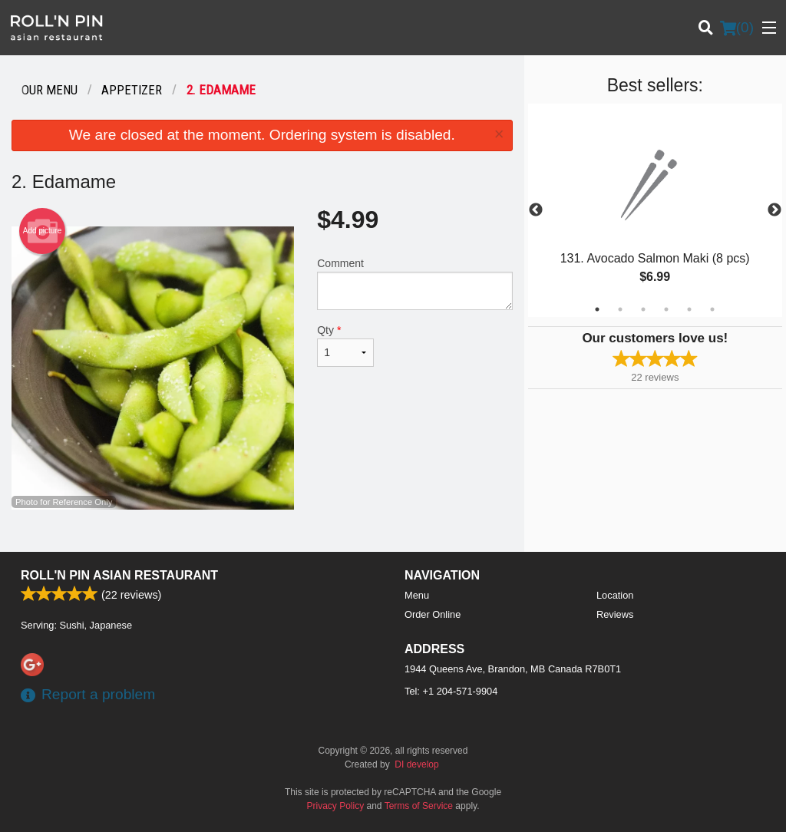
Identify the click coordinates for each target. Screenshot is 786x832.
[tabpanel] (655, 210)
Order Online (433, 614)
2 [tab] (620, 309)
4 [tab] (666, 309)
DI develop (416, 764)
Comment (414, 283)
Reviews (614, 614)
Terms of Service (419, 806)
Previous (535, 210)
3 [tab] (643, 309)
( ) (737, 27)
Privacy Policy (336, 806)
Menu (417, 595)
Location (614, 595)
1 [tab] (597, 309)
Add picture (42, 231)
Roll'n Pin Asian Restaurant (119, 575)
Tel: (451, 691)
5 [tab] (689, 309)
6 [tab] (712, 309)
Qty (345, 345)
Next (774, 210)
